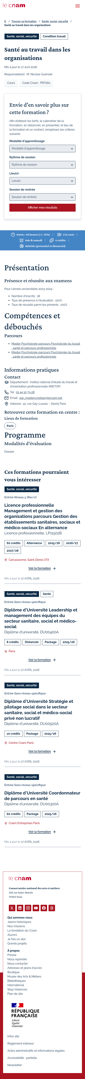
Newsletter (14, 1065)
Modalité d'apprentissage (27, 141)
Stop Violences (17, 989)
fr (5, 21)
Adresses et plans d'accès (24, 968)
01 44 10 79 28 (25, 392)
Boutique (13, 972)
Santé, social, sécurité (55, 21)
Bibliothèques (16, 981)
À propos (13, 950)
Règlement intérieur (20, 1043)
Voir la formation (39, 568)
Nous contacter (17, 963)
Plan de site (15, 993)
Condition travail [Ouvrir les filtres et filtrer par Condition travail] (54, 36)
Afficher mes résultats (42, 207)
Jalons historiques (19, 922)
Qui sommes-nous (19, 917)
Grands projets (17, 943)
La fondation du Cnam (22, 930)
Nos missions (16, 926)
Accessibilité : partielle (22, 1058)
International (15, 985)
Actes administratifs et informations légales (36, 1050)
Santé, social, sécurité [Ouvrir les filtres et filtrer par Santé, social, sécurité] (22, 36)
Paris (10, 426)
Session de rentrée (22, 189)
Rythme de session (22, 157)
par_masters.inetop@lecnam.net (40, 398)
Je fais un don (16, 939)
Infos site (13, 1036)
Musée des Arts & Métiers (24, 976)
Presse (11, 955)
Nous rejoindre (17, 959)
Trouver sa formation (23, 21)
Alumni (12, 935)
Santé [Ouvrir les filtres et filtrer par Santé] (47, 593)
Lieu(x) (14, 173)
